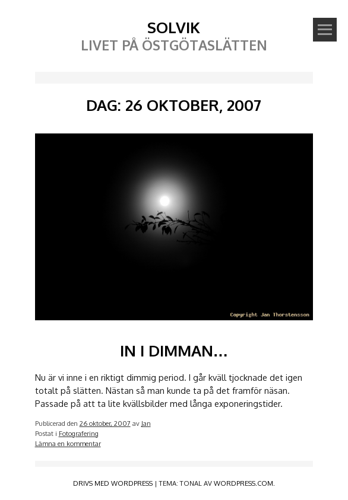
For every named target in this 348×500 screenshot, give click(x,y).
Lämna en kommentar (68, 443)
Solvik (173, 27)
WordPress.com (243, 483)
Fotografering (79, 433)
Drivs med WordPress (113, 483)
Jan (146, 423)
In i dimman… (174, 350)
